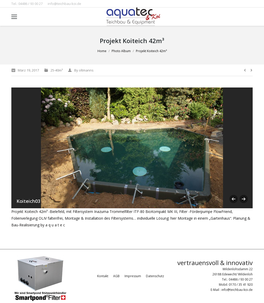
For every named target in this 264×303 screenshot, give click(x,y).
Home (101, 51)
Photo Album (121, 51)
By (84, 70)
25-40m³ (57, 70)
